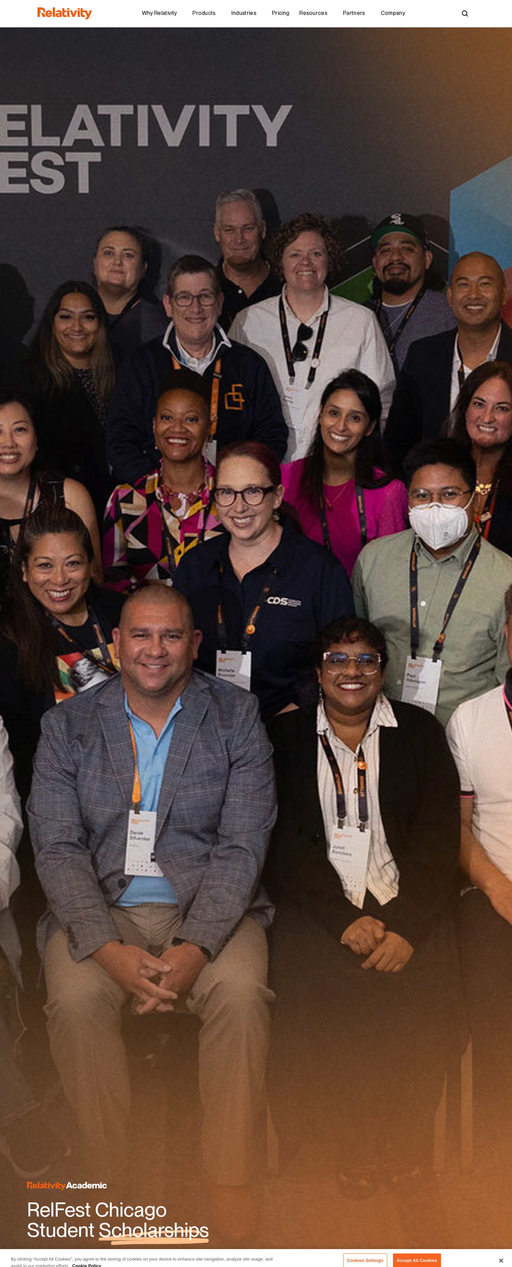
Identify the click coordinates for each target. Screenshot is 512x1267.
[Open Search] (465, 13)
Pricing (280, 13)
